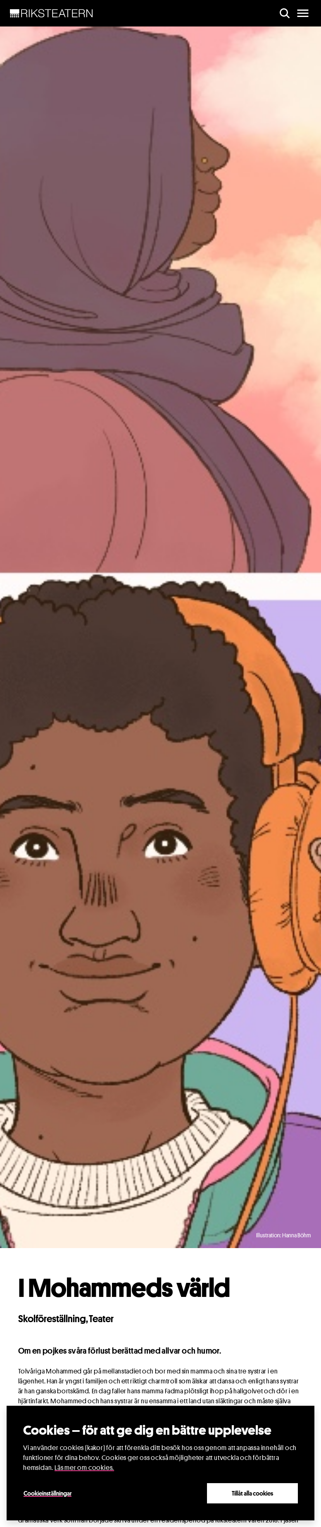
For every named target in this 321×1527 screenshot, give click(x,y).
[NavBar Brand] (51, 13)
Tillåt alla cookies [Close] (252, 1493)
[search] (284, 13)
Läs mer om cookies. (84, 1467)
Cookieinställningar (47, 1493)
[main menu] (303, 13)
